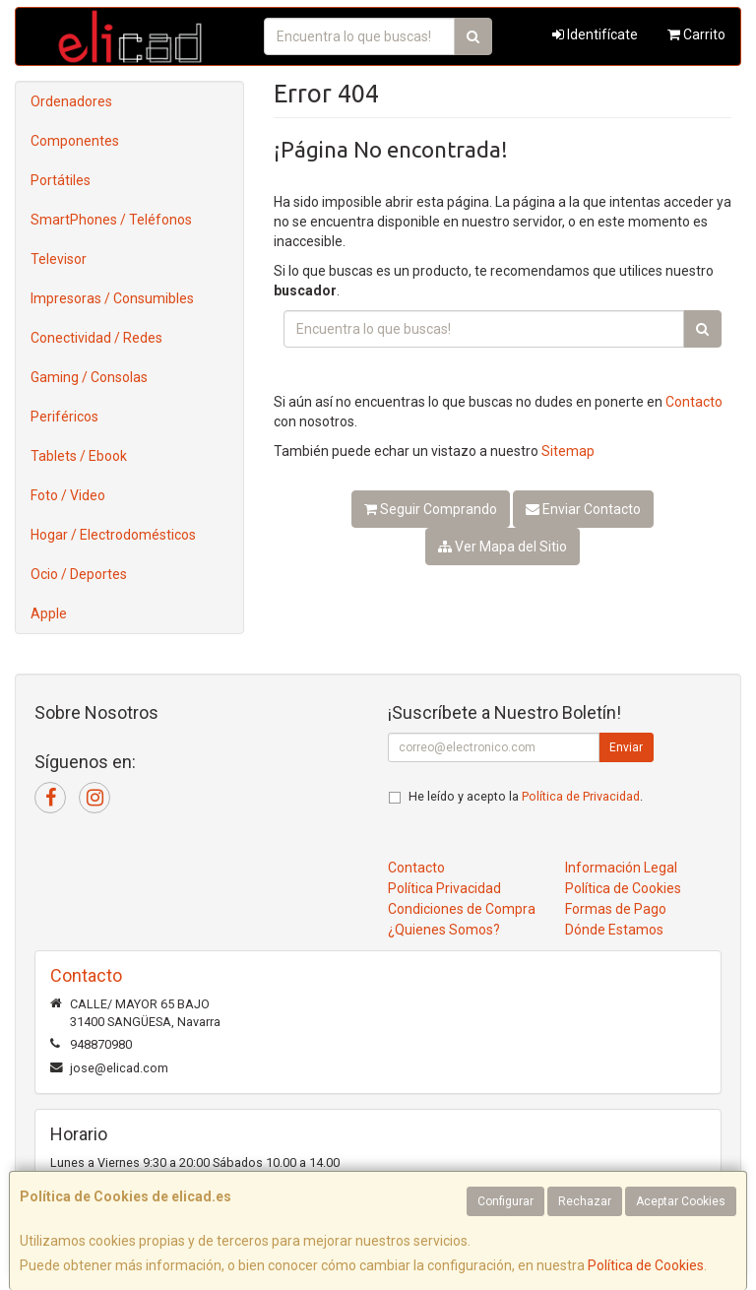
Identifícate (595, 34)
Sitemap (568, 451)
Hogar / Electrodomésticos (113, 535)
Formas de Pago (615, 909)
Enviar (626, 747)
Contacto (694, 402)
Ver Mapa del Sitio (502, 546)
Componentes (75, 141)
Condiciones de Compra (462, 909)
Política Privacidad (444, 888)
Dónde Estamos (614, 929)
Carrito (696, 34)
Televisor (59, 259)
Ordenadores (71, 101)
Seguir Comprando (430, 509)
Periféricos (64, 416)
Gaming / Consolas (89, 377)
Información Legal (621, 867)
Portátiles (61, 180)
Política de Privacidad (581, 796)
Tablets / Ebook (79, 456)
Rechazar (584, 1201)
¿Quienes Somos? (444, 929)
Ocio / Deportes (79, 574)
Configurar (505, 1201)
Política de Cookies (646, 1265)
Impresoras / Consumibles (112, 298)
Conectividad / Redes (96, 338)
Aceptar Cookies (680, 1201)
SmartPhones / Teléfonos (111, 219)
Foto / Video (68, 495)
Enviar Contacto (583, 509)
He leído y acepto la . (526, 796)
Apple (49, 613)
